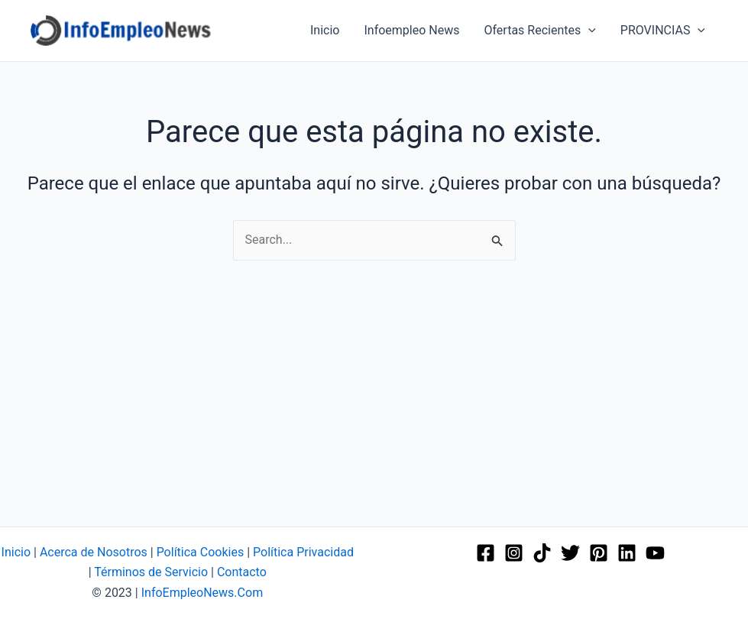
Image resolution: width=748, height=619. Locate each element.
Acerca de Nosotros (93, 552)
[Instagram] (513, 552)
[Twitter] (570, 552)
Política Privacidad (303, 552)
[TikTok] (542, 552)
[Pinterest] (598, 552)
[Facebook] (485, 552)
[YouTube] (655, 552)
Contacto (242, 572)
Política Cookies (200, 552)
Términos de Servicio (151, 572)
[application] (588, 30)
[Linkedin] (626, 552)
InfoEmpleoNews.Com (202, 592)
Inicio (16, 552)
